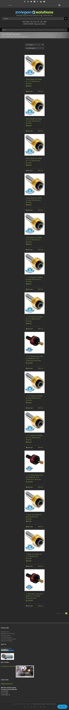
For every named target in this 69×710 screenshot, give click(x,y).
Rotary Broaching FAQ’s (6, 641)
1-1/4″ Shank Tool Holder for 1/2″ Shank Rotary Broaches (34, 319)
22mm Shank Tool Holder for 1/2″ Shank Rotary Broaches (34, 81)
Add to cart (30, 91)
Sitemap (35, 704)
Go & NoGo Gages (6, 635)
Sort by (29, 44)
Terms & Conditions (51, 704)
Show (30, 48)
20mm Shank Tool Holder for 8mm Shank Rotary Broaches (34, 121)
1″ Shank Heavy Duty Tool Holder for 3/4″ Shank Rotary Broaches (34, 596)
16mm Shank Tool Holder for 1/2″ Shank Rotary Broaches (34, 240)
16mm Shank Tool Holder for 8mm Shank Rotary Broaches (34, 200)
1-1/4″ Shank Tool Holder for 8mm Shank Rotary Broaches (34, 279)
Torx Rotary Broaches (6, 637)
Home (3, 36)
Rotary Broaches (5, 632)
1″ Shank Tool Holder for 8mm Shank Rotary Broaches (34, 517)
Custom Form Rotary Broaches (8, 639)
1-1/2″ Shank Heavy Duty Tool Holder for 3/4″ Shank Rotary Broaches (34, 477)
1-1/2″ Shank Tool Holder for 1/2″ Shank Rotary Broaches (34, 438)
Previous (59, 613)
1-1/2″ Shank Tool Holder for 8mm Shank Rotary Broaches (34, 398)
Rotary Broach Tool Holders (8, 633)
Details (41, 91)
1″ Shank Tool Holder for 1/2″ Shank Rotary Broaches (34, 556)
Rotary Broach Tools (9, 36)
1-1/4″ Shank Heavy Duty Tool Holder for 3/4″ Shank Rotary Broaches (34, 358)
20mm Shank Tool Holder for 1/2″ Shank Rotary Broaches (34, 161)
